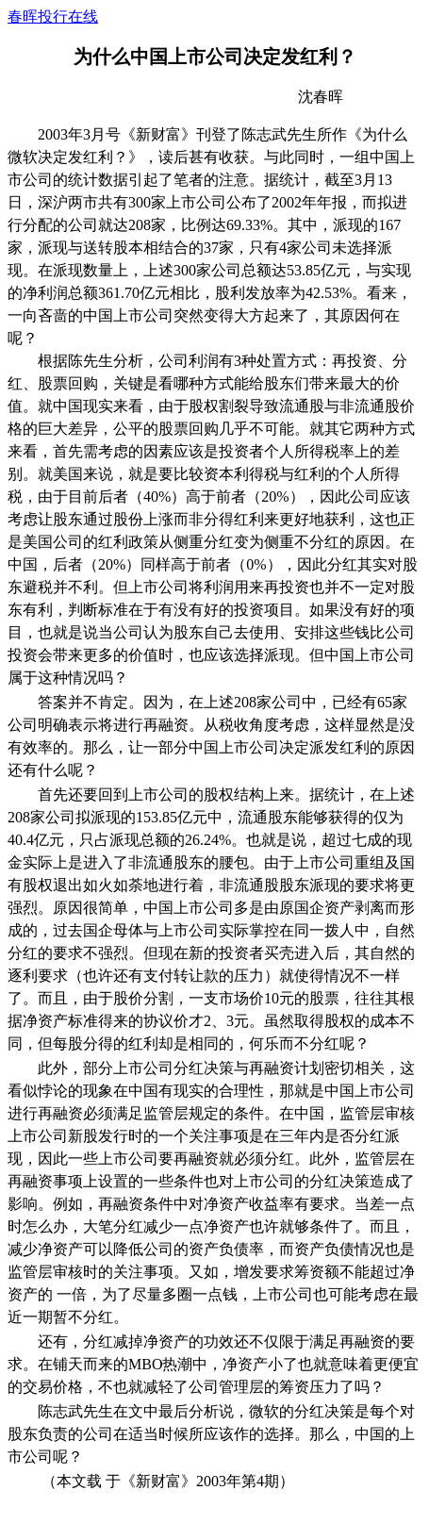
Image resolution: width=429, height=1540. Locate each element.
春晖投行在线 (53, 16)
